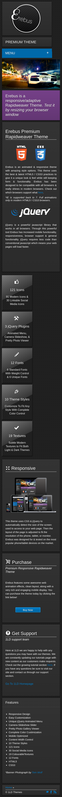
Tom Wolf (37, 772)
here (40, 192)
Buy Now (28, 609)
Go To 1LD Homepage (19, 683)
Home (8, 787)
